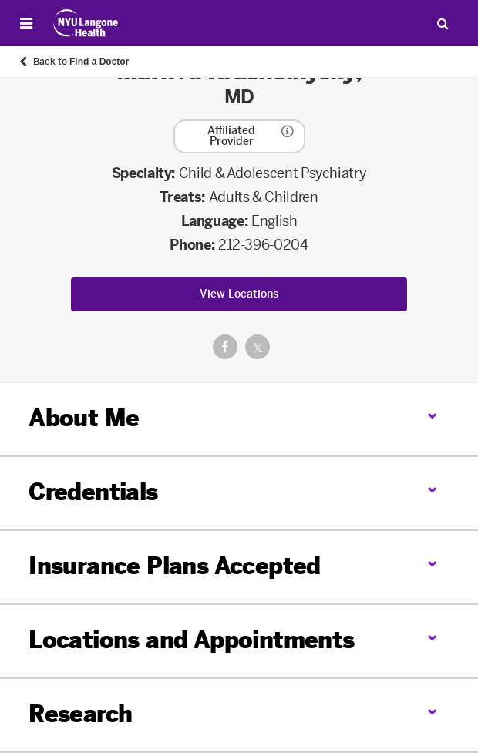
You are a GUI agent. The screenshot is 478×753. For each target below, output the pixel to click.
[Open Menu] (26, 23)
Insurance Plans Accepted (175, 566)
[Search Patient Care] (442, 23)
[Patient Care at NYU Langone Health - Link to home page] (86, 23)
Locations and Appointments (191, 640)
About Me (84, 418)
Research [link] (80, 715)
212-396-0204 (263, 245)
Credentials (93, 492)
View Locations (239, 294)
